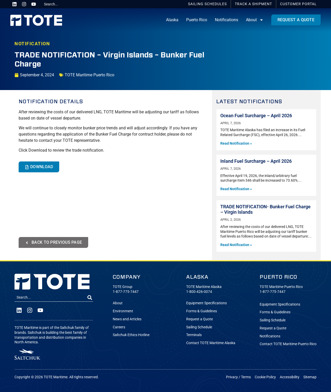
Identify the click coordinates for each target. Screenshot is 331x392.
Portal (298, 4)
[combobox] (61, 4)
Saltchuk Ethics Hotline (131, 335)
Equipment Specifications (206, 303)
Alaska (172, 19)
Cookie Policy (265, 377)
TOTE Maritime (55, 377)
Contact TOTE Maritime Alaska (210, 343)
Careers (119, 327)
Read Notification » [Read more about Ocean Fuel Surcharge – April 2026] (236, 143)
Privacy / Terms (238, 377)
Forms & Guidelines (201, 311)
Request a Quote (199, 319)
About (255, 20)
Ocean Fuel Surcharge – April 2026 (256, 115)
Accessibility (289, 377)
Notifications (226, 19)
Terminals (194, 335)
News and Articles (127, 319)
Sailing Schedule (199, 327)
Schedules (207, 4)
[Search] (89, 297)
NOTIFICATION (32, 43)
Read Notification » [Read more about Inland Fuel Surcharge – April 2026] (236, 189)
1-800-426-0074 (199, 292)
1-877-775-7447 (126, 292)
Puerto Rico (196, 19)
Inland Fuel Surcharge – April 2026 (256, 161)
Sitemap (310, 377)
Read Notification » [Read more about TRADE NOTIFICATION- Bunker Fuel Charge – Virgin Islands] (236, 245)
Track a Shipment (253, 4)
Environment (123, 311)
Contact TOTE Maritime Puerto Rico (288, 344)
